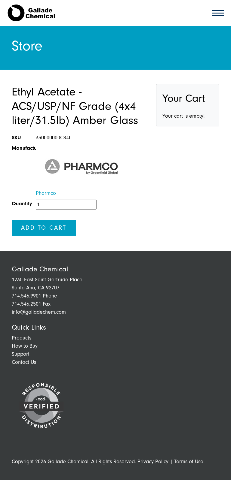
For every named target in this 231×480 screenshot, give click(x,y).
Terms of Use (188, 461)
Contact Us (24, 362)
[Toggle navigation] (216, 12)
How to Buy (25, 346)
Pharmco (46, 193)
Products (21, 338)
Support (20, 354)
